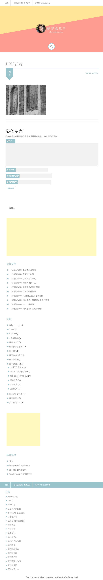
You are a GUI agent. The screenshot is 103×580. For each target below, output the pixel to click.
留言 (9, 141)
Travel (11, 329)
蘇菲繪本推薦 (15, 355)
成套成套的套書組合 (18, 376)
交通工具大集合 (16, 367)
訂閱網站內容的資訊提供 (19, 465)
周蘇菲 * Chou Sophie (42, 3)
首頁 (6, 3)
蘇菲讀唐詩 (14, 398)
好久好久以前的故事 (18, 372)
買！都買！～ (15, 402)
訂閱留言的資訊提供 (17, 470)
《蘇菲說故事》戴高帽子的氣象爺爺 (25, 287)
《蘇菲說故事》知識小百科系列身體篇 (26, 309)
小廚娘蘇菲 (14, 338)
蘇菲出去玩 (14, 342)
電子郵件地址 (13, 176)
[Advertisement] (51, 237)
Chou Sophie (91, 73)
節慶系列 (14, 389)
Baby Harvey (14, 325)
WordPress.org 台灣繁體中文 (20, 474)
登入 (11, 461)
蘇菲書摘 (13, 351)
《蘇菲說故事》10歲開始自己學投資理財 (26, 296)
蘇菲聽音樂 (14, 359)
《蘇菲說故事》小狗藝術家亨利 (23, 278)
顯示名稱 (11, 169)
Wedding (12, 334)
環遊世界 (14, 380)
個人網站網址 (12, 182)
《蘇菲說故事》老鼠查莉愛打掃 (23, 270)
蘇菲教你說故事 (15, 347)
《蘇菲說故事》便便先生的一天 (23, 283)
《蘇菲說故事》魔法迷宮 (21, 3)
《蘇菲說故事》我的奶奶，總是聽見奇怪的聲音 (29, 300)
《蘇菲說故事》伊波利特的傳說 (23, 291)
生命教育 (14, 384)
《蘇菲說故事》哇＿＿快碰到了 (23, 304)
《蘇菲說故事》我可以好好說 (22, 274)
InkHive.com (44, 577)
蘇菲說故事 (14, 364)
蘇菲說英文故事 (15, 394)
